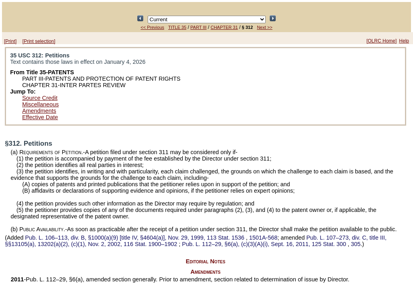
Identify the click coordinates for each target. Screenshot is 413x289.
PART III (198, 27)
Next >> (265, 27)
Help (404, 41)
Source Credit (39, 98)
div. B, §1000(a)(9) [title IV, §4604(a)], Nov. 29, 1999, (135, 237)
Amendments (39, 111)
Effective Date (40, 117)
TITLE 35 (177, 27)
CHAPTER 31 (224, 27)
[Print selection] (38, 41)
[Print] (10, 41)
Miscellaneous (40, 104)
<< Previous (152, 27)
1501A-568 (263, 237)
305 (355, 244)
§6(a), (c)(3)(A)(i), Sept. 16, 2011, (265, 244)
